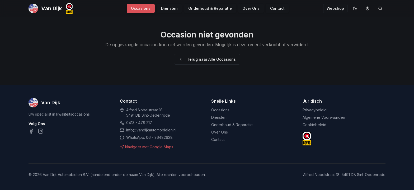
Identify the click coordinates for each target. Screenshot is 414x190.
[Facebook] (31, 131)
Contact (277, 8)
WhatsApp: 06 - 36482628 (149, 137)
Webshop (335, 8)
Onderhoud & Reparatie (210, 8)
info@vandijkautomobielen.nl (151, 130)
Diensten (169, 8)
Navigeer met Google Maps (146, 147)
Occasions (140, 8)
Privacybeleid (315, 110)
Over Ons (251, 8)
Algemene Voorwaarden (324, 117)
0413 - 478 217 (139, 122)
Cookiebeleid (314, 124)
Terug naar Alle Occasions (207, 59)
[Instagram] (40, 131)
